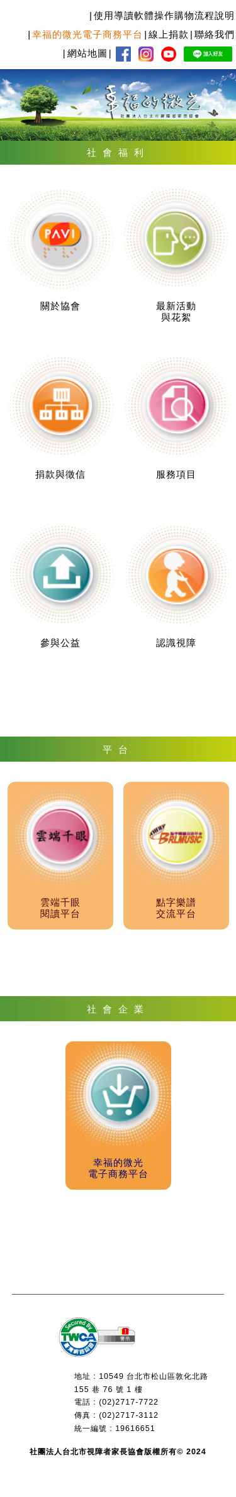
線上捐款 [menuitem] (169, 34)
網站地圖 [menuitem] (87, 53)
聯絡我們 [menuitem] (214, 34)
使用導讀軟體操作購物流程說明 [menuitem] (164, 15)
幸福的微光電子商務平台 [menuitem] (87, 34)
